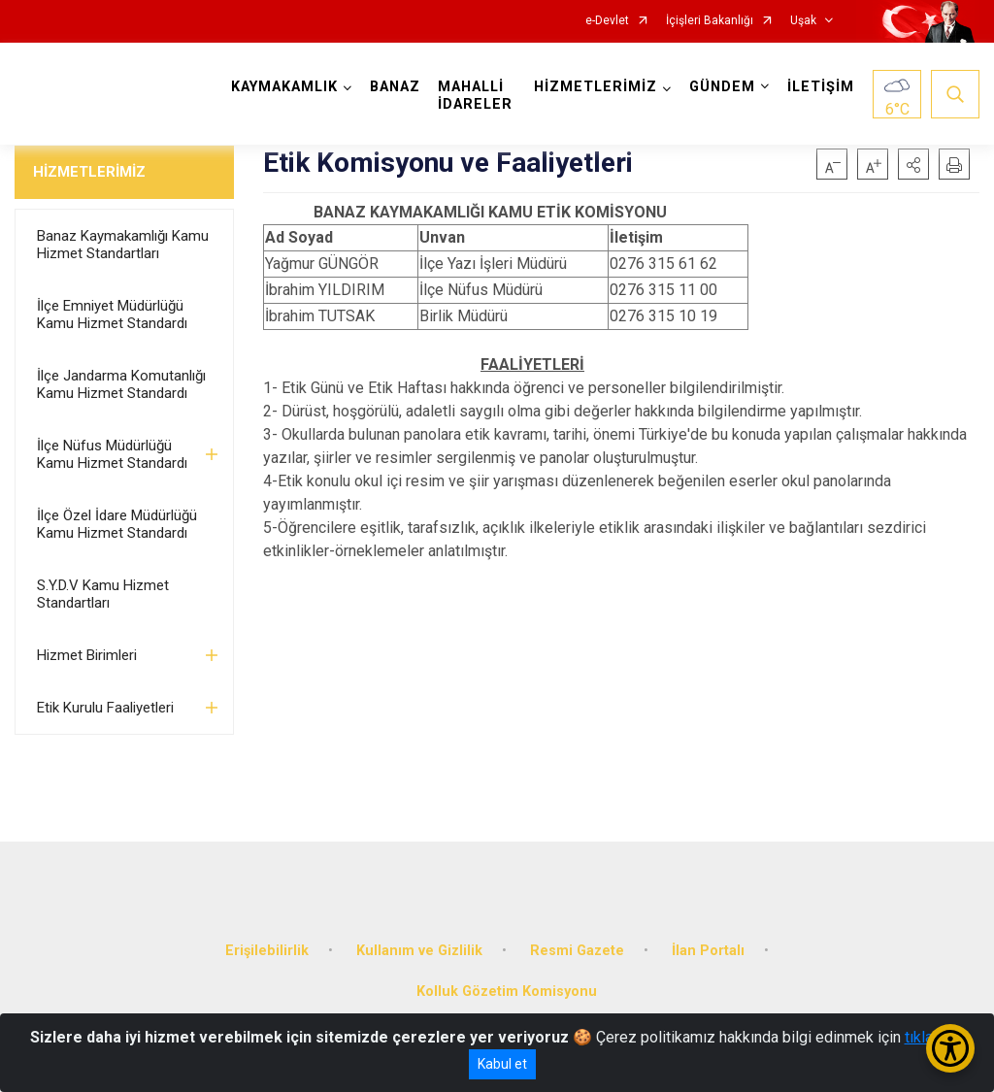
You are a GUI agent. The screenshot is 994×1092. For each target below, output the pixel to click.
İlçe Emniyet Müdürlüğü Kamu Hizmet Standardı (112, 314)
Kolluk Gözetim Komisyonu (506, 991)
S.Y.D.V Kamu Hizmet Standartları (103, 594)
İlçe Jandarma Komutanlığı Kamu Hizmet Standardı (121, 384)
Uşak (803, 21)
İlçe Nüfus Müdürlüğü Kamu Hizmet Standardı (112, 454)
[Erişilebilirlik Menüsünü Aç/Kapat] (950, 1048)
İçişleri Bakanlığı (709, 21)
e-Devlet (607, 21)
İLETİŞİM (820, 87)
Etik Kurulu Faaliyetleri (105, 707)
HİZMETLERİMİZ (89, 172)
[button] (913, 164)
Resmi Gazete (577, 951)
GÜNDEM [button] (722, 87)
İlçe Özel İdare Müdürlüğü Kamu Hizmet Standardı (117, 524)
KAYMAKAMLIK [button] (284, 87)
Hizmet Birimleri (87, 655)
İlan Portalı (708, 951)
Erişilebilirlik (267, 951)
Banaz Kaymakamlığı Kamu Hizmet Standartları (123, 244)
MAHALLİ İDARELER (475, 96)
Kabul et (502, 1064)
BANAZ (395, 87)
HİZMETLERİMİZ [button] (595, 87)
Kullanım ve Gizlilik (419, 951)
